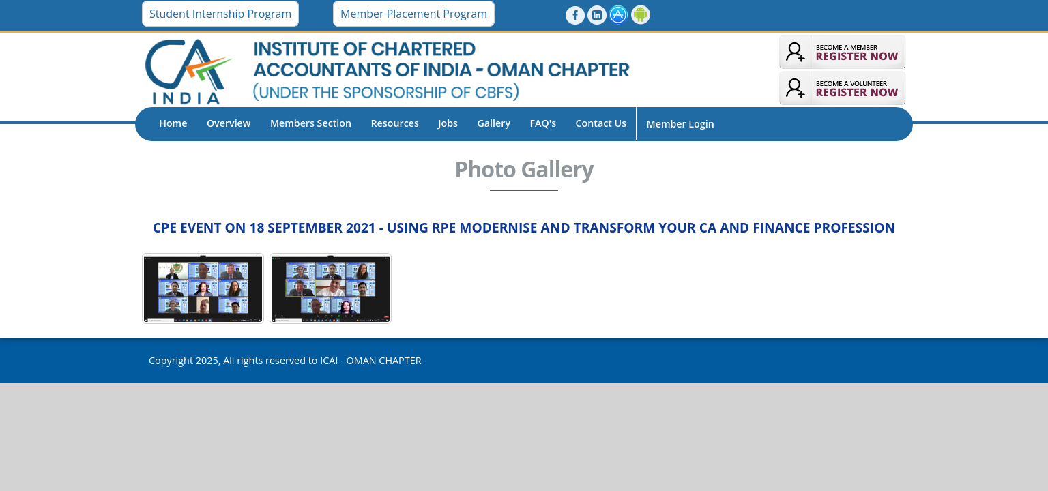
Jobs (448, 123)
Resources (395, 123)
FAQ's (542, 123)
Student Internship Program (220, 13)
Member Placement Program (413, 13)
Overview (229, 123)
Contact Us (601, 123)
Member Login (680, 123)
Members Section (310, 123)
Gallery (494, 123)
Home (173, 123)
